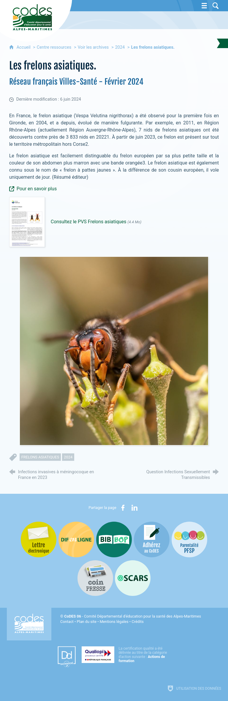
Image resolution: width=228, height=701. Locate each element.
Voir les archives (93, 47)
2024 (120, 47)
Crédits (137, 621)
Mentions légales (114, 621)
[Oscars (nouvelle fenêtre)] (133, 578)
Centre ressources (54, 47)
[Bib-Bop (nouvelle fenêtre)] (114, 539)
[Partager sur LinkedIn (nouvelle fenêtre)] (134, 508)
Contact (67, 621)
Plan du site (86, 621)
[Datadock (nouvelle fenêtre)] (67, 656)
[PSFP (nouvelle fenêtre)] (189, 539)
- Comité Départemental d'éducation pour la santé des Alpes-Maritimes (132, 616)
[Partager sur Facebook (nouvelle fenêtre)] (123, 508)
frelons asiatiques (40, 457)
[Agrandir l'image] (114, 350)
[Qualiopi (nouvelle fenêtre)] (126, 654)
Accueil (24, 47)
